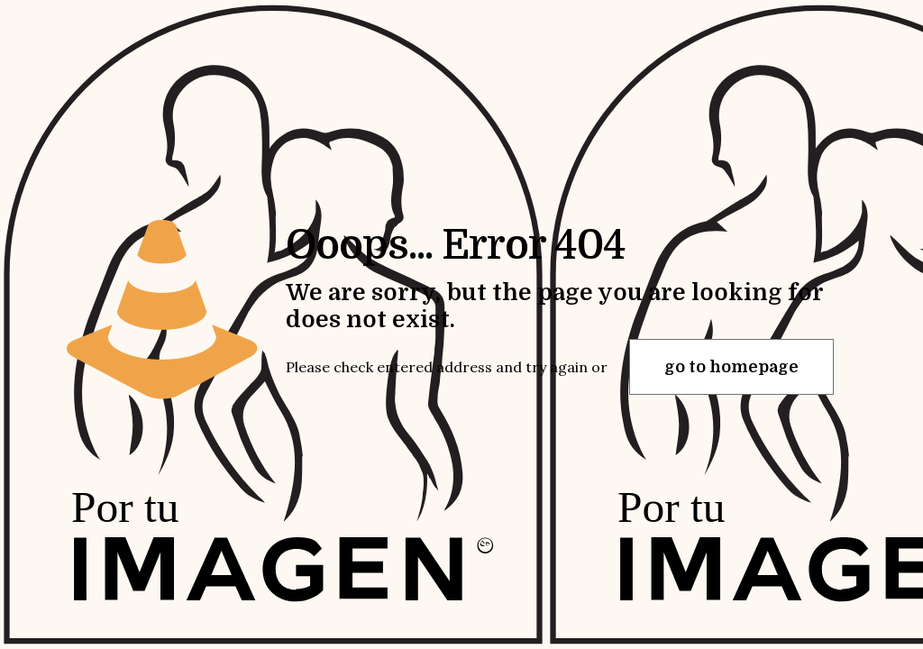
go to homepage (731, 367)
